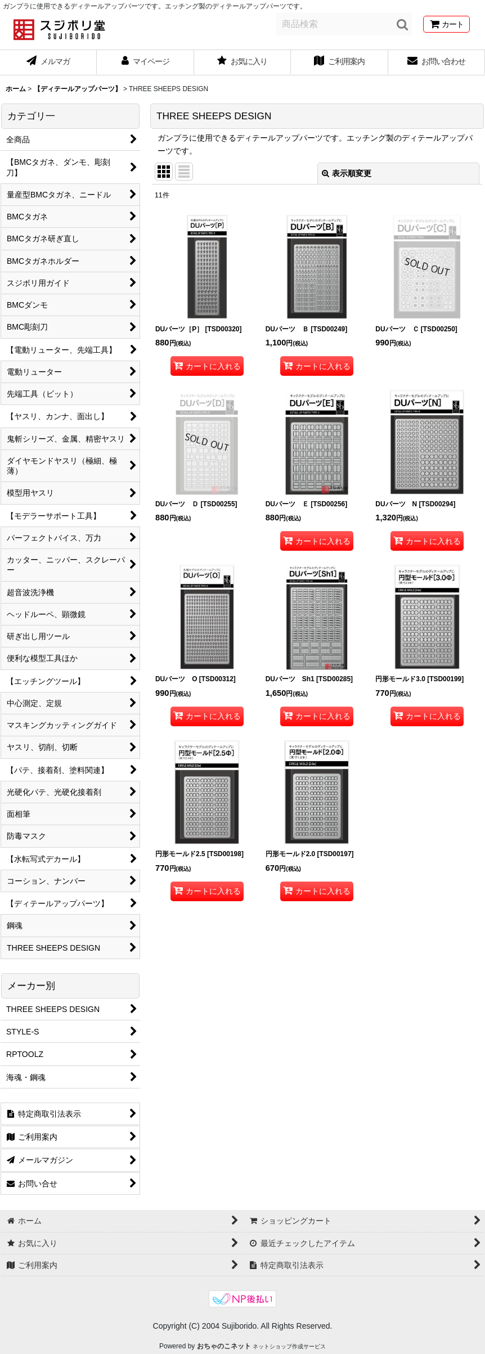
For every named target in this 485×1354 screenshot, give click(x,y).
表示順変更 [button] (346, 173)
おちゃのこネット (224, 1346)
